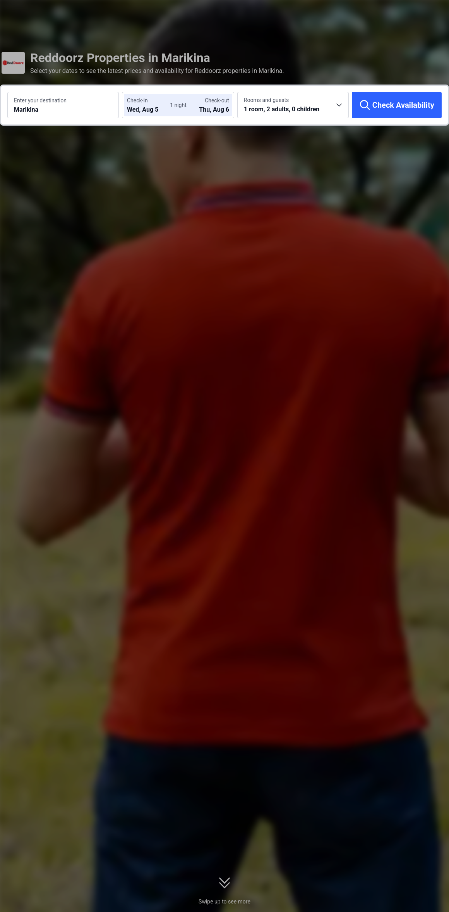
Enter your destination (40, 100)
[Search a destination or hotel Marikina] (63, 105)
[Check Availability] (397, 105)
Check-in (137, 100)
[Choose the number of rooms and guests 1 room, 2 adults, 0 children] (293, 105)
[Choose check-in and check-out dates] (150, 105)
